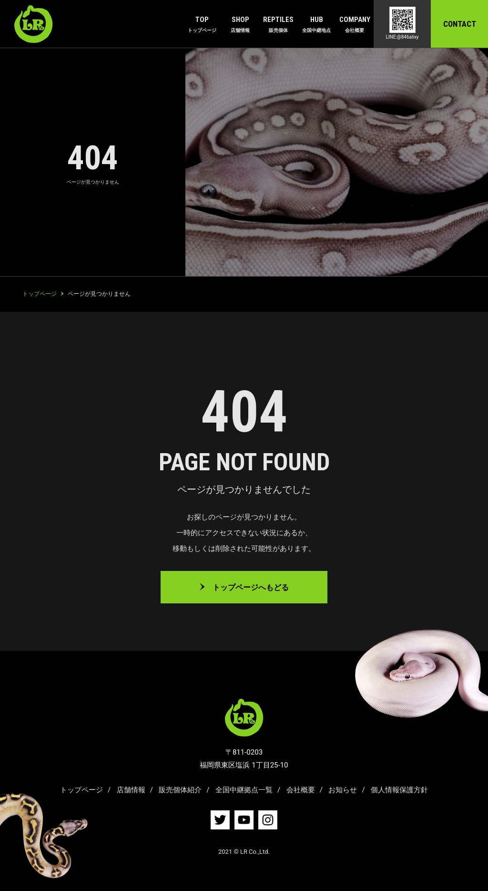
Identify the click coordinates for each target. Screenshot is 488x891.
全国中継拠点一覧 (244, 790)
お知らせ (342, 790)
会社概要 (300, 790)
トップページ (81, 790)
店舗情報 (131, 790)
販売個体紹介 (180, 790)
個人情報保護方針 (399, 790)
